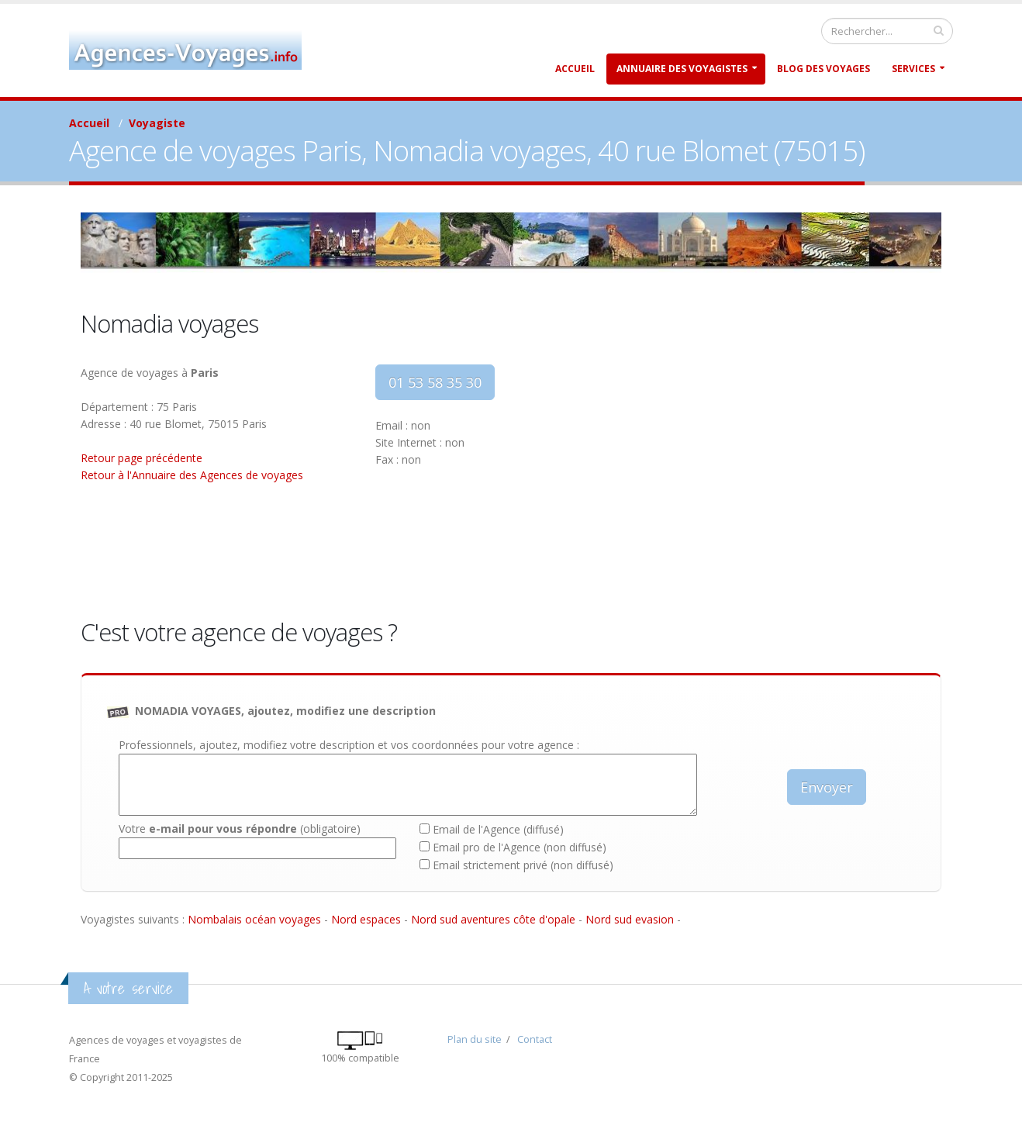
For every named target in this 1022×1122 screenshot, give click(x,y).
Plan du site (474, 1039)
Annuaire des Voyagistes (682, 68)
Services (913, 68)
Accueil (575, 68)
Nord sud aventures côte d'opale (493, 919)
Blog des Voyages (823, 68)
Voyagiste (157, 123)
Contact (534, 1039)
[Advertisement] (732, 473)
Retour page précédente (141, 458)
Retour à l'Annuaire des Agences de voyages (192, 475)
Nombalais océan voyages (254, 919)
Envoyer (826, 787)
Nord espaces (366, 919)
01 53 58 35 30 (435, 382)
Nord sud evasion (629, 919)
